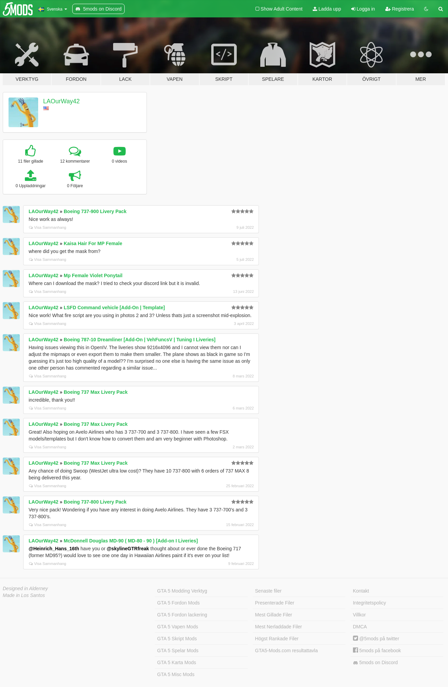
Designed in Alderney (25, 588)
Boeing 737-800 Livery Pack (95, 502)
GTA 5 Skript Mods (177, 638)
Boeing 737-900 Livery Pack (95, 211)
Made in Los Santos (24, 595)
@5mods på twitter (376, 639)
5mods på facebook (377, 650)
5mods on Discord (375, 663)
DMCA (360, 626)
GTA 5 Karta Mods (176, 662)
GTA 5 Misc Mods (175, 674)
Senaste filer (268, 591)
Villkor (359, 614)
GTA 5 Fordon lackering (182, 614)
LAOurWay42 (61, 101)
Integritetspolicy (369, 603)
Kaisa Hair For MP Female (93, 243)
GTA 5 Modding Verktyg (182, 591)
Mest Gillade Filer (273, 614)
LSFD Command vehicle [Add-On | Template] (114, 307)
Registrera (399, 9)
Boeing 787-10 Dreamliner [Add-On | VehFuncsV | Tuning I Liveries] (140, 339)
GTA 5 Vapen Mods (177, 626)
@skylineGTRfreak (128, 548)
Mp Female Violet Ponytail (93, 275)
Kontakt (361, 591)
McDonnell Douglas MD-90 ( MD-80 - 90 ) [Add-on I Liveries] (131, 540)
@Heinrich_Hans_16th (54, 548)
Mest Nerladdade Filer (278, 626)
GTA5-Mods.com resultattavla (286, 650)
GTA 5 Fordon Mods (178, 603)
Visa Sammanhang (47, 227)
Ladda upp (327, 9)
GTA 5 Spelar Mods (177, 650)
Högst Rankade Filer (277, 638)
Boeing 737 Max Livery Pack (96, 392)
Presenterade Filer (274, 603)
